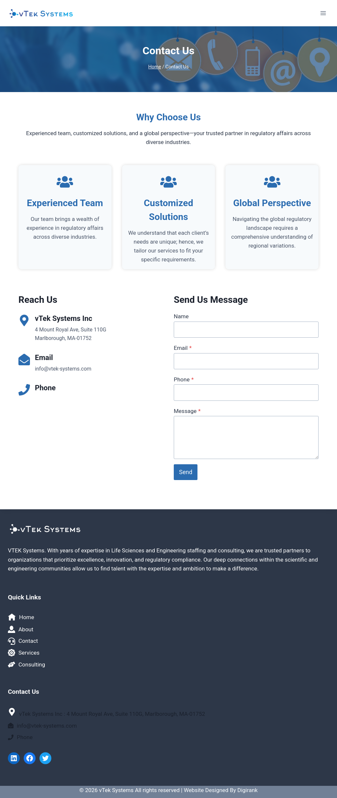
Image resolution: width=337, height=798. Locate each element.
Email (183, 348)
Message (187, 411)
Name (181, 316)
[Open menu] (323, 13)
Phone (184, 379)
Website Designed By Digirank (220, 790)
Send (185, 472)
